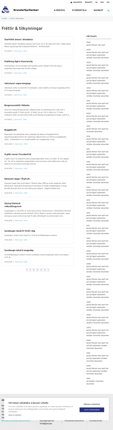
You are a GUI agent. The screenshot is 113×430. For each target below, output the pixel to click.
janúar (89, 45)
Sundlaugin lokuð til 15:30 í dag (19, 231)
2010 (88, 238)
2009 (88, 251)
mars (100, 45)
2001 (88, 353)
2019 (88, 126)
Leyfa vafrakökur (92, 410)
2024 (88, 62)
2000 (88, 366)
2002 (88, 340)
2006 (88, 289)
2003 (88, 328)
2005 (88, 302)
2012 (88, 213)
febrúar (95, 45)
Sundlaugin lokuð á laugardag (18, 250)
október (89, 58)
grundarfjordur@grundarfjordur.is (16, 421)
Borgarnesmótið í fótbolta (16, 105)
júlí (91, 55)
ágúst (94, 55)
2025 (88, 50)
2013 (88, 200)
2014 (88, 187)
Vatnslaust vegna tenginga (17, 83)
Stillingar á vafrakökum (92, 404)
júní (88, 55)
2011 (88, 226)
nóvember (97, 58)
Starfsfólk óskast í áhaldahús (18, 39)
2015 (88, 175)
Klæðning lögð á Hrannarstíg (18, 61)
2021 (88, 101)
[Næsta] (48, 270)
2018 (88, 136)
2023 (88, 75)
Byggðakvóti (10, 130)
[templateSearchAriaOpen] (108, 10)
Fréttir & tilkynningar (17, 18)
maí (107, 52)
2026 (88, 42)
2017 (88, 149)
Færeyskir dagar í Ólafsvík (17, 179)
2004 (88, 315)
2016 (88, 162)
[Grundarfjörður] (20, 10)
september (101, 55)
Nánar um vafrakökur (14, 415)
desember (105, 58)
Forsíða (4, 18)
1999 (88, 379)
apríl (103, 45)
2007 (88, 277)
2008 (88, 264)
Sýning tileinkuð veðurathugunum (12, 205)
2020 (88, 113)
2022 (88, 88)
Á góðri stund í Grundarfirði (17, 154)
